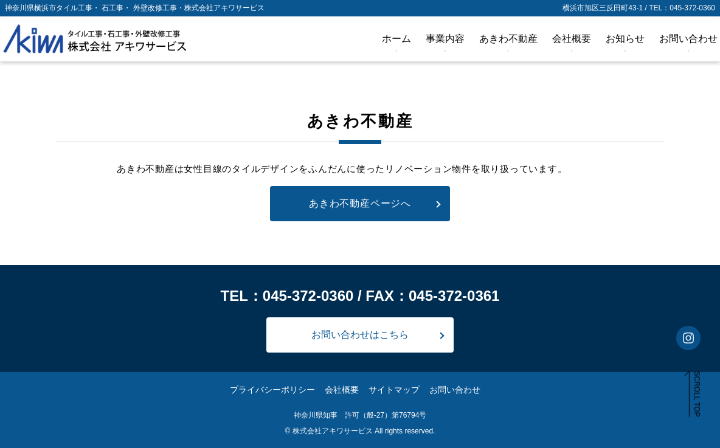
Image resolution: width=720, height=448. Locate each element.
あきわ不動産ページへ (360, 203)
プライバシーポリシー (272, 390)
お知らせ (625, 38)
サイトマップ (394, 390)
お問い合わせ (688, 38)
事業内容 (445, 38)
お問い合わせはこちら (360, 334)
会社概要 (571, 38)
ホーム (396, 38)
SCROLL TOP (697, 394)
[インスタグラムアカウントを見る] (688, 338)
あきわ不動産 (508, 38)
